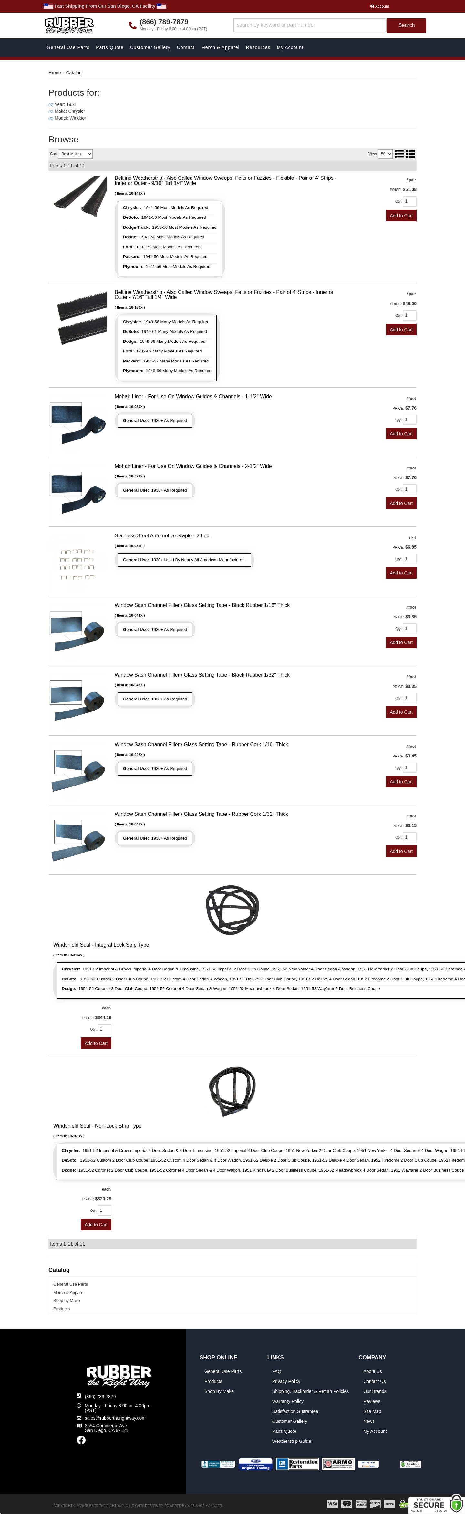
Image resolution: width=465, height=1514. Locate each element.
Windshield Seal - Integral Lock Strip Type (101, 945)
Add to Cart (401, 215)
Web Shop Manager (204, 1506)
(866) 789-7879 (100, 1396)
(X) (50, 104)
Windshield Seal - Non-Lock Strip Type (97, 1126)
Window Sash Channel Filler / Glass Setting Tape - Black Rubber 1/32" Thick (202, 675)
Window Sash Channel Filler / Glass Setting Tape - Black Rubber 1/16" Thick (202, 605)
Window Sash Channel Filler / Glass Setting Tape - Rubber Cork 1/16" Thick (201, 744)
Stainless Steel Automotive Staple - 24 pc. (163, 535)
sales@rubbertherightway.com (115, 1418)
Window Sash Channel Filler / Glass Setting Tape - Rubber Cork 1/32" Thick (201, 814)
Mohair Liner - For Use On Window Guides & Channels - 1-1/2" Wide (193, 396)
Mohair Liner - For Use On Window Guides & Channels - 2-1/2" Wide (193, 466)
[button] (330, 25)
